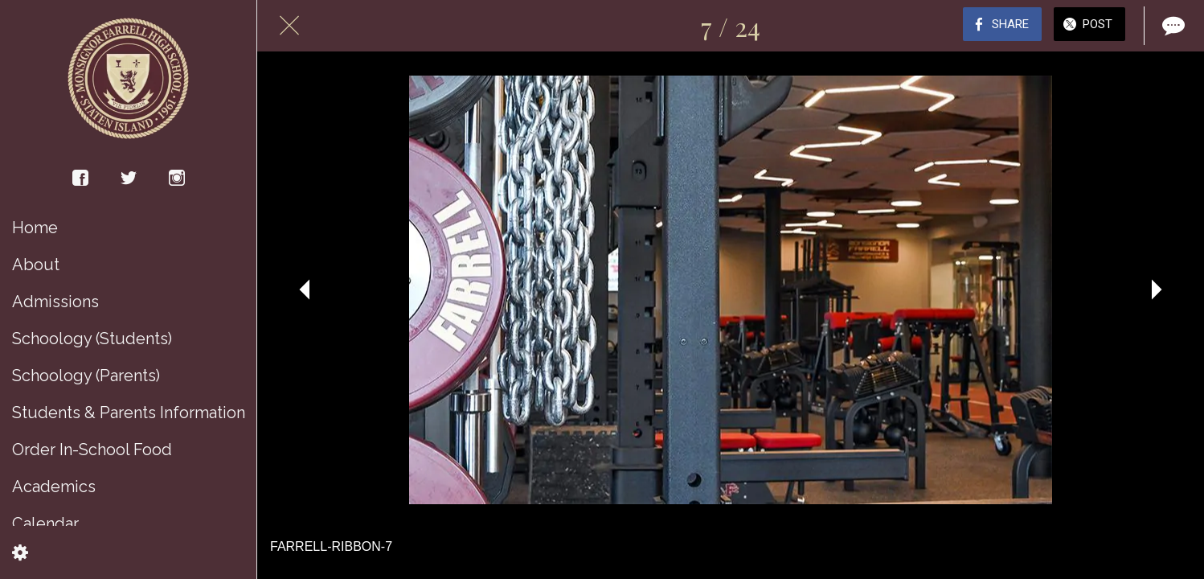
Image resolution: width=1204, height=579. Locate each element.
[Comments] (1172, 25)
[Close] (289, 25)
